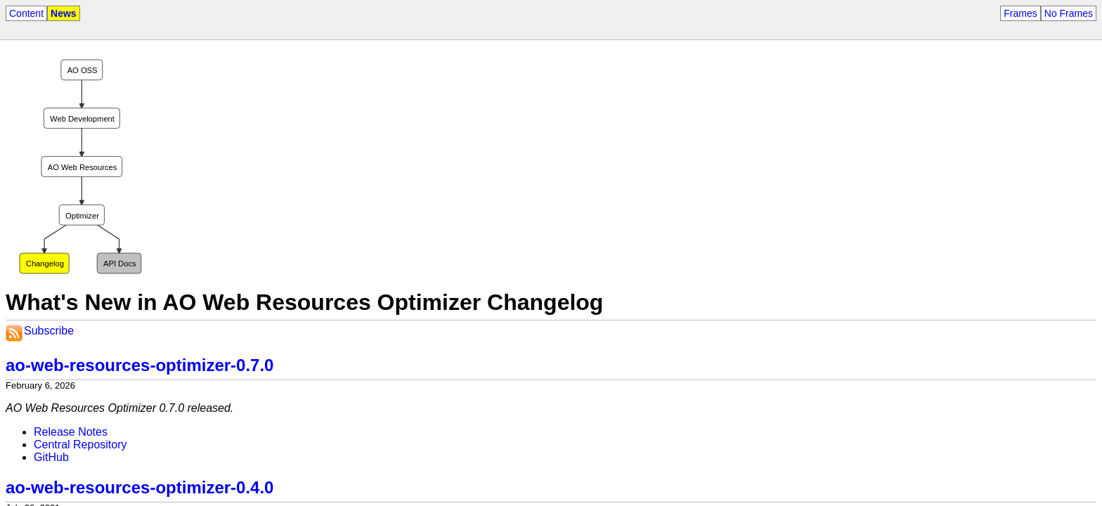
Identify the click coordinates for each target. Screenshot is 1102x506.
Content (26, 13)
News (64, 13)
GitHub (51, 457)
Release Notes (71, 432)
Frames (1020, 13)
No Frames (1068, 13)
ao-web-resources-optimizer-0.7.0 (139, 365)
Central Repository (80, 444)
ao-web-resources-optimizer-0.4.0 (139, 487)
